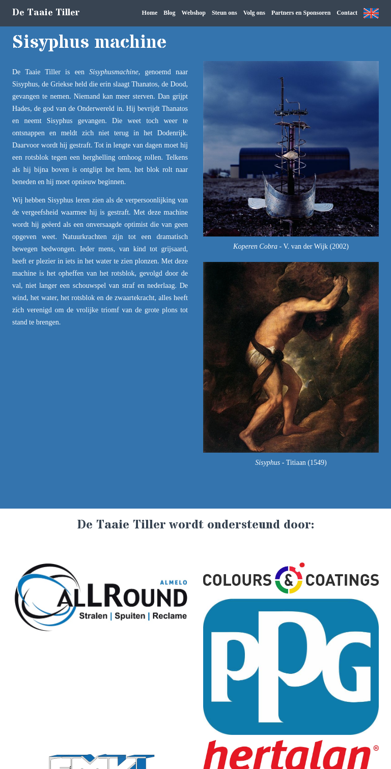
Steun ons (224, 12)
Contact (347, 12)
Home (150, 12)
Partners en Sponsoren (300, 12)
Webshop (194, 12)
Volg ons (254, 12)
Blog (169, 12)
